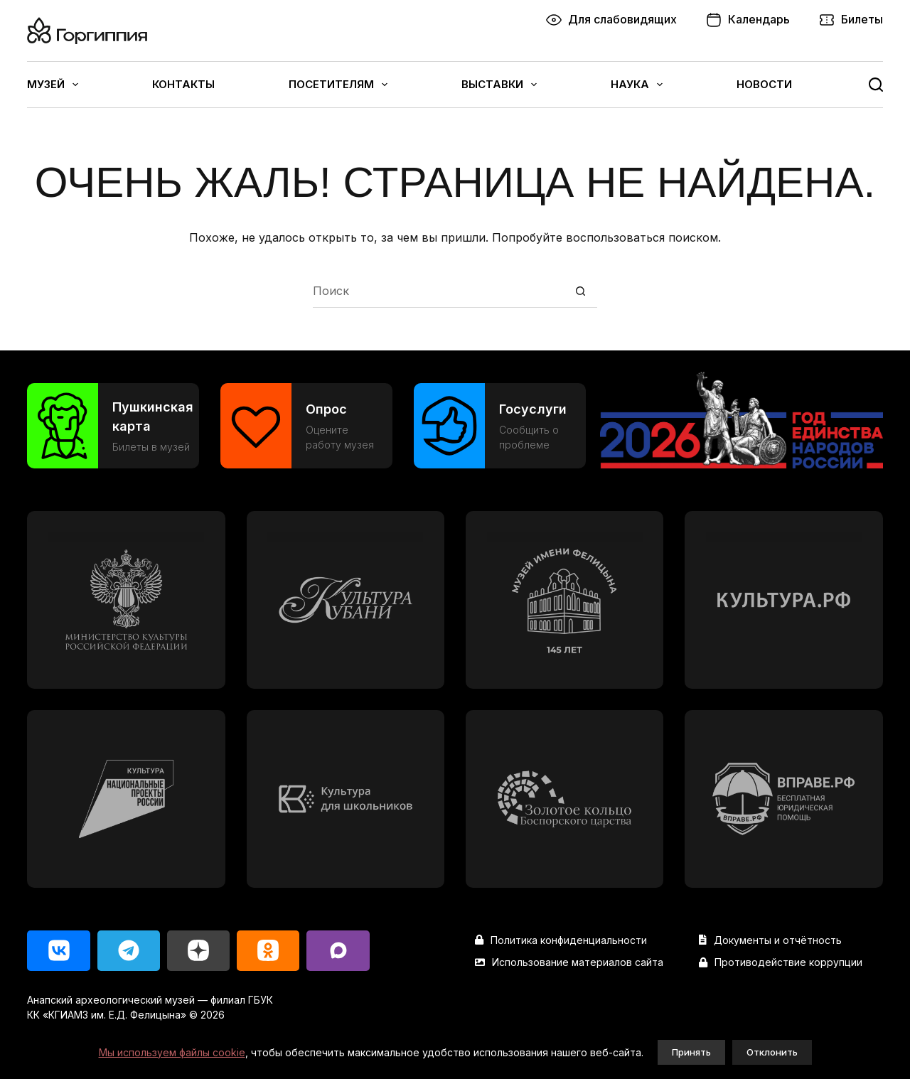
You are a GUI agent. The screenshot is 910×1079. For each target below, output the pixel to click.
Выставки (499, 84)
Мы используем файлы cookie (172, 1052)
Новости (764, 84)
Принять (691, 1052)
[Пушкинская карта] (113, 425)
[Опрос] (306, 425)
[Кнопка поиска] (580, 291)
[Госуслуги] (500, 425)
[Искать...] (438, 291)
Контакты (183, 84)
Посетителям (338, 84)
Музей (52, 84)
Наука (637, 84)
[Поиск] (876, 84)
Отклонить (772, 1052)
